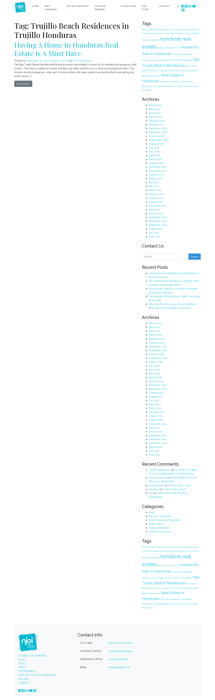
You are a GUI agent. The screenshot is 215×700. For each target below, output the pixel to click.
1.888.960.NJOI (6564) (120, 642)
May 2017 (154, 186)
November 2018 (158, 132)
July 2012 (154, 232)
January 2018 (156, 162)
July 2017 (154, 182)
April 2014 (154, 209)
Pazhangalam (156, 485)
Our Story (145, 8)
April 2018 (154, 155)
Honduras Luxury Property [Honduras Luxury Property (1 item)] (188, 33)
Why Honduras (51, 8)
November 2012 (158, 220)
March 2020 (155, 104)
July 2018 (154, 147)
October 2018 (156, 135)
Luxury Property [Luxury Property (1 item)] (158, 60)
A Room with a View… (180, 485)
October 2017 (156, 174)
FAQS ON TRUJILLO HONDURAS (37, 675)
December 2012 (158, 217)
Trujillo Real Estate (159, 527)
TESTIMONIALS (27, 670)
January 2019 (156, 124)
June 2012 (154, 236)
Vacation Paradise (100, 8)
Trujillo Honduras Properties (164, 519)
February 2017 (157, 193)
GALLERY (23, 678)
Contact (164, 6)
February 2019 (157, 120)
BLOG (21, 659)
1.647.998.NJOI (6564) (120, 651)
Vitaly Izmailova (157, 477)
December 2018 (158, 128)
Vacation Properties (160, 531)
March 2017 (155, 190)
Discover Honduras (159, 516)
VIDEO (22, 663)
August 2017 (155, 178)
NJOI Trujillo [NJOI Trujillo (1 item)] (170, 60)
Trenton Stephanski (159, 469)
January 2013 (156, 213)
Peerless (154, 489)
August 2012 (155, 228)
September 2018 (158, 139)
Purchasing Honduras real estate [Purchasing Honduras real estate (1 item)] (183, 70)
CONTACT (24, 682)
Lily (151, 493)
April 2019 (154, 112)
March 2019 (155, 116)
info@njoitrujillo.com (119, 667)
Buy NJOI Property (78, 6)
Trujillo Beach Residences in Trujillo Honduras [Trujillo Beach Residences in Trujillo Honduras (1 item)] (172, 86)
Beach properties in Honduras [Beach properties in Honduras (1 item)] (170, 29)
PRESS (22, 667)
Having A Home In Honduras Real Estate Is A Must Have (66, 48)
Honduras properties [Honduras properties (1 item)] (151, 40)
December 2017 (158, 166)
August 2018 (156, 143)
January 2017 (156, 197)
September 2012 (158, 224)
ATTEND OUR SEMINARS (32, 655)
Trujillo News (156, 523)
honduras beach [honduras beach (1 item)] (169, 33)
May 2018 (154, 151)
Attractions (128, 6)
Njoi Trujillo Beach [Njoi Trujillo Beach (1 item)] (184, 60)
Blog (151, 512)
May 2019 (154, 108)
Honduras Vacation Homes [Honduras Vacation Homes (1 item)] (168, 48)
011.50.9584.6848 (118, 659)
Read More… (23, 83)
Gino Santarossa (81, 60)
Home (35, 6)
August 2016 (156, 201)
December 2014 (158, 205)
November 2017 (158, 170)
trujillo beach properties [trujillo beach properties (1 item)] (169, 81)
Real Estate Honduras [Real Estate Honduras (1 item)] (151, 76)
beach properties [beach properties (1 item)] (149, 29)
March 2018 (155, 159)
